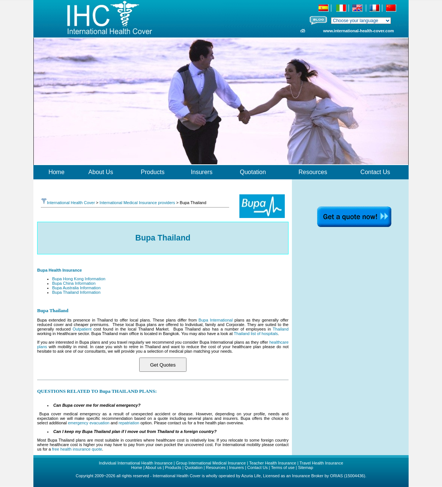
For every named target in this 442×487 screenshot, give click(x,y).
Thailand (281, 329)
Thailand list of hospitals (256, 333)
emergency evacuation (89, 423)
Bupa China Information (74, 283)
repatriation (129, 423)
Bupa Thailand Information (76, 292)
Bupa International (215, 320)
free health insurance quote (77, 449)
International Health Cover (68, 202)
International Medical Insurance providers (137, 202)
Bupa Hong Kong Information (78, 279)
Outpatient (82, 329)
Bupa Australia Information (76, 288)
